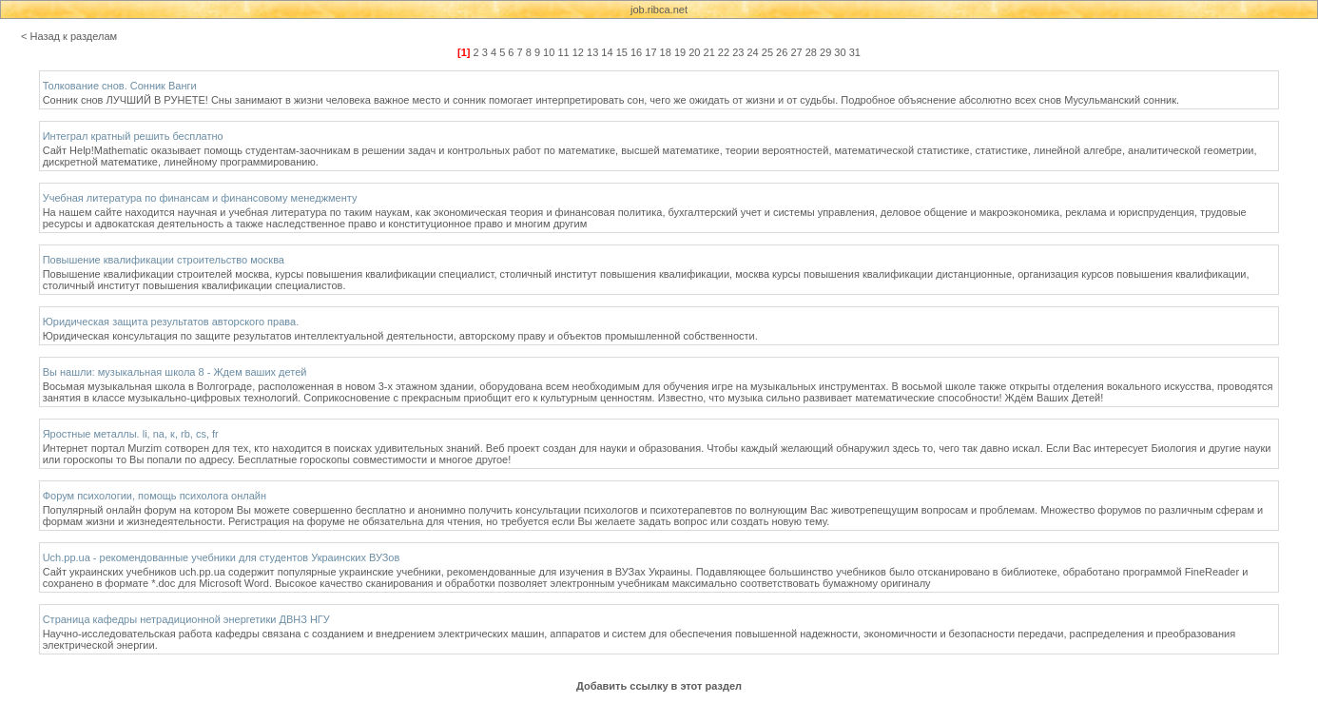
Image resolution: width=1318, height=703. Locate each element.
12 (578, 52)
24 (752, 52)
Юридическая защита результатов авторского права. (171, 321)
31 (855, 52)
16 (636, 52)
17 (650, 52)
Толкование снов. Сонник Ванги (120, 85)
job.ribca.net (659, 9)
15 (622, 52)
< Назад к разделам (69, 36)
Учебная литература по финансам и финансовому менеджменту (200, 198)
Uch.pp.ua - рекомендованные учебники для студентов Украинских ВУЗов (221, 557)
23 (738, 52)
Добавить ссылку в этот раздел (659, 686)
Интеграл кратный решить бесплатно (133, 136)
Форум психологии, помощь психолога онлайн (154, 495)
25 (767, 52)
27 (796, 52)
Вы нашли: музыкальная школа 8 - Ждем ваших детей (175, 372)
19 (680, 52)
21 (709, 52)
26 (781, 52)
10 (548, 52)
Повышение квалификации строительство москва (163, 259)
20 (694, 52)
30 (839, 52)
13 (592, 52)
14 (606, 52)
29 (825, 52)
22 (723, 52)
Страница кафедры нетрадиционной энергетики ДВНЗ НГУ (186, 619)
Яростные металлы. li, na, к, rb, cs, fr (131, 433)
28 (811, 52)
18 (665, 52)
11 (563, 52)
